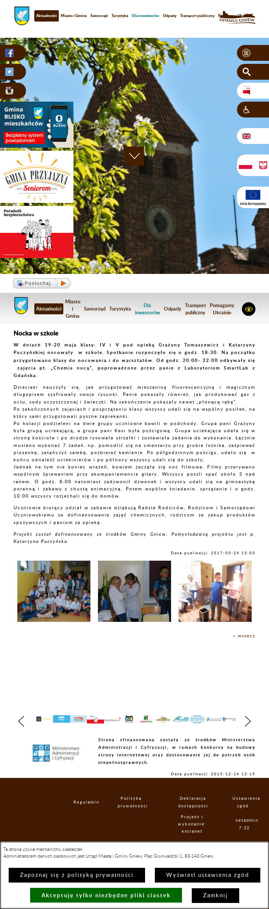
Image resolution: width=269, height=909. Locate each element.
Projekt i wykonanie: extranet (192, 837)
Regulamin (80, 815)
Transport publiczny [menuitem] (197, 15)
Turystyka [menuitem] (120, 15)
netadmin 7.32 (245, 837)
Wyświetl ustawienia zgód (207, 875)
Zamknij (215, 895)
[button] (253, 53)
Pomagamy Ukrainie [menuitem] (222, 309)
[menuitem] (145, 15)
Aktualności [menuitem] (46, 15)
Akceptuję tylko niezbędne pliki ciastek (106, 895)
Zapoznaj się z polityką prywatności (77, 875)
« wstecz (244, 636)
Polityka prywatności (131, 815)
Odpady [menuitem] (169, 15)
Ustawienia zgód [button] (243, 815)
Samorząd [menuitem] (99, 15)
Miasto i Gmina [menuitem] (74, 15)
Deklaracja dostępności (193, 815)
